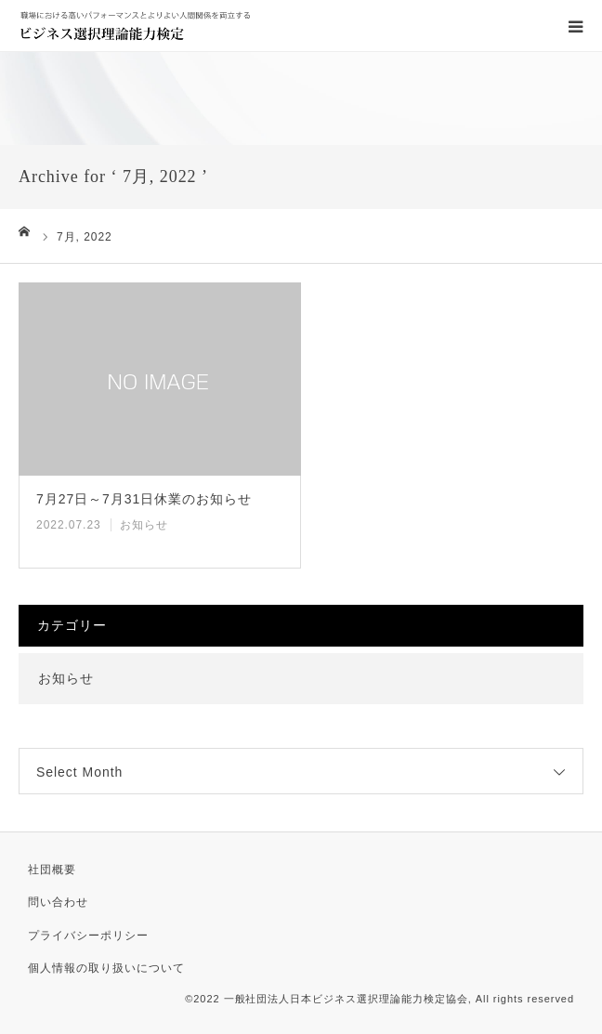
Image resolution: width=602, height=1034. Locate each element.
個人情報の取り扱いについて (106, 968)
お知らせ (144, 524)
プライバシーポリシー (88, 935)
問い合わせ (58, 902)
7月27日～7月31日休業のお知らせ (144, 498)
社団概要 (52, 869)
